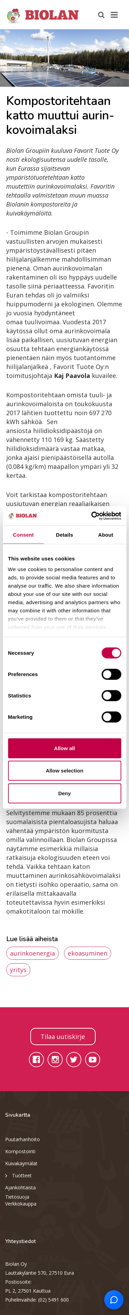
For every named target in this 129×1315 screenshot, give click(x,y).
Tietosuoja (17, 1196)
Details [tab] (64, 534)
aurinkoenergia (32, 953)
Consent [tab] (23, 534)
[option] (64, 58)
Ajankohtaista (20, 1187)
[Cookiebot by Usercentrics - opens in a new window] (92, 516)
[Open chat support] (113, 1299)
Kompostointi (20, 1151)
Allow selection (64, 771)
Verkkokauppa (20, 1203)
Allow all (64, 748)
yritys (18, 970)
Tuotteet (18, 1175)
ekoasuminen (87, 953)
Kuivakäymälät (21, 1163)
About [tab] (105, 534)
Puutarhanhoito (22, 1139)
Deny (64, 793)
